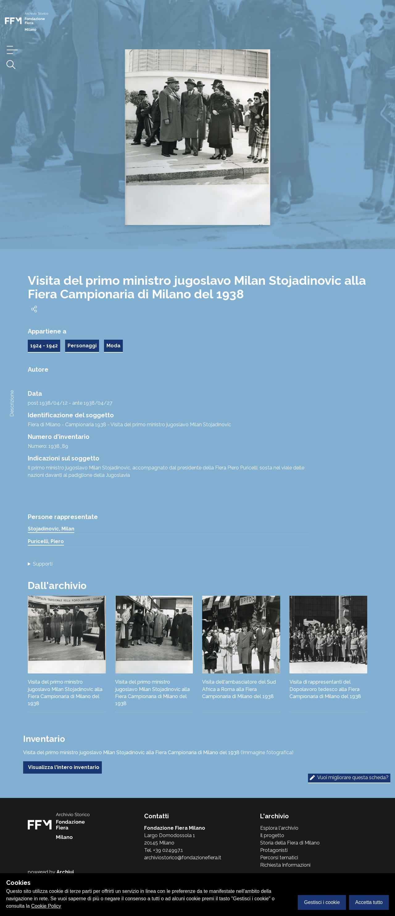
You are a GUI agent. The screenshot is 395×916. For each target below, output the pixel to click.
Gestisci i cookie (322, 902)
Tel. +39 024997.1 (163, 850)
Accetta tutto (369, 902)
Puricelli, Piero (46, 541)
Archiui (65, 872)
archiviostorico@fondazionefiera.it (182, 858)
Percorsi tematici (279, 858)
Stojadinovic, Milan (51, 529)
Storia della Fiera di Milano (290, 843)
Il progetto (272, 835)
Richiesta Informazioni (285, 865)
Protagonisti (274, 850)
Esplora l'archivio (279, 828)
